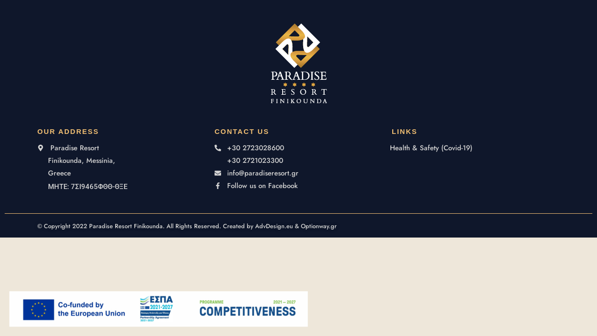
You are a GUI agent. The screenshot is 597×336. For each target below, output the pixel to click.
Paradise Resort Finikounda (126, 226)
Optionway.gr (319, 226)
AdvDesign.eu (274, 226)
